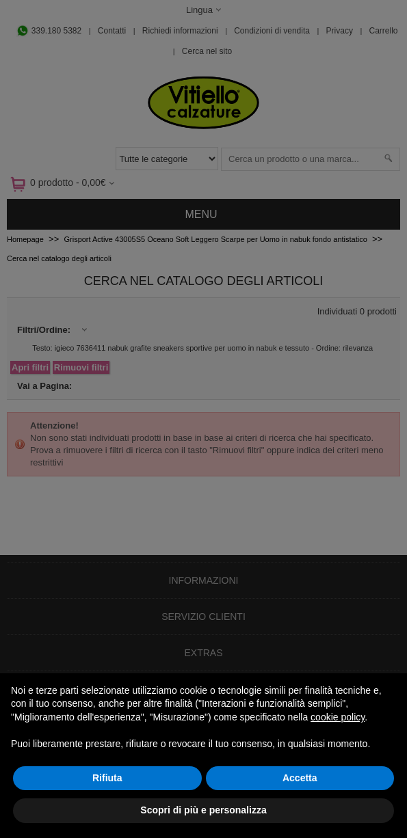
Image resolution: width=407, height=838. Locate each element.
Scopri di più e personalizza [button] (203, 810)
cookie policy (338, 717)
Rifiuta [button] (107, 777)
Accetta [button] (300, 777)
